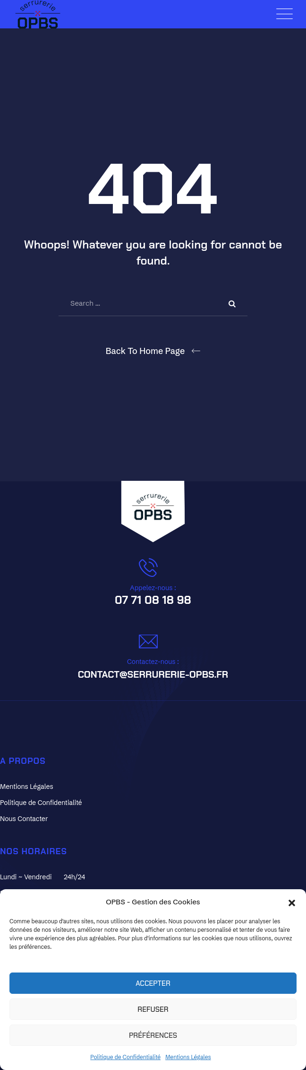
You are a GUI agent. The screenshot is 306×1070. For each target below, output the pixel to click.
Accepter (153, 983)
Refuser (152, 1009)
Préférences (153, 1035)
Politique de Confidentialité (125, 1057)
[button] (292, 902)
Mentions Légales (188, 1057)
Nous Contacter (24, 818)
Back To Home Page (145, 350)
